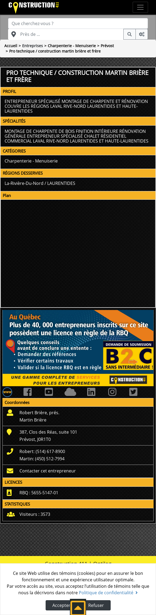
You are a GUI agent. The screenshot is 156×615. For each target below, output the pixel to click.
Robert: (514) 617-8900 (42, 451)
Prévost (107, 45)
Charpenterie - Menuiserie (72, 45)
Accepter (61, 605)
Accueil (10, 45)
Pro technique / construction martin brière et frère (55, 51)
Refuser (96, 605)
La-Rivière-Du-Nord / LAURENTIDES (40, 183)
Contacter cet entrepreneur (47, 471)
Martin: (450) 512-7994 (42, 459)
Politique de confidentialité (108, 593)
